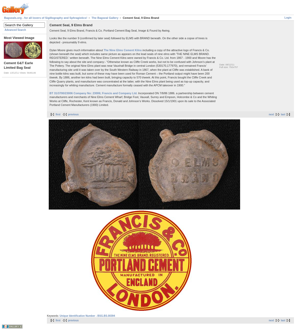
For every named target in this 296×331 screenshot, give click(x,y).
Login (288, 17)
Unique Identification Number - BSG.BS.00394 (87, 315)
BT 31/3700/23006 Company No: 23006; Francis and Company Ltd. (93, 93)
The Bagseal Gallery (105, 17)
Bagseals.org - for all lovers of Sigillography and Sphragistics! (45, 17)
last (283, 114)
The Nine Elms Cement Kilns (123, 50)
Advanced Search (15, 30)
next (271, 114)
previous (73, 114)
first (58, 114)
